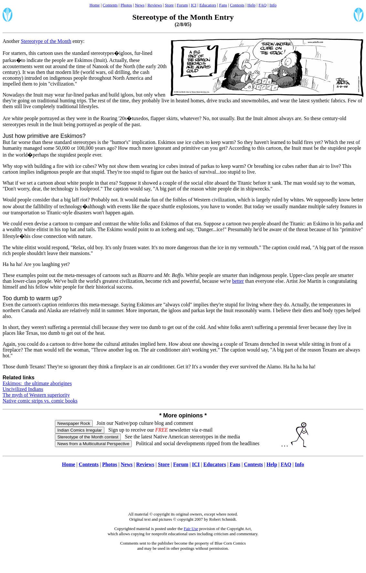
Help (251, 5)
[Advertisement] (183, 492)
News (140, 5)
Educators (207, 5)
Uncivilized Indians (23, 389)
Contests (237, 5)
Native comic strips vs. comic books (40, 401)
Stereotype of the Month (46, 41)
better (238, 281)
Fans (223, 5)
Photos (126, 5)
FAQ (262, 5)
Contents (110, 5)
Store (169, 5)
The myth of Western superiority (36, 395)
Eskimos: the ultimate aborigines (37, 383)
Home (94, 5)
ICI (193, 5)
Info (273, 5)
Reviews (154, 5)
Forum (182, 5)
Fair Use (191, 528)
